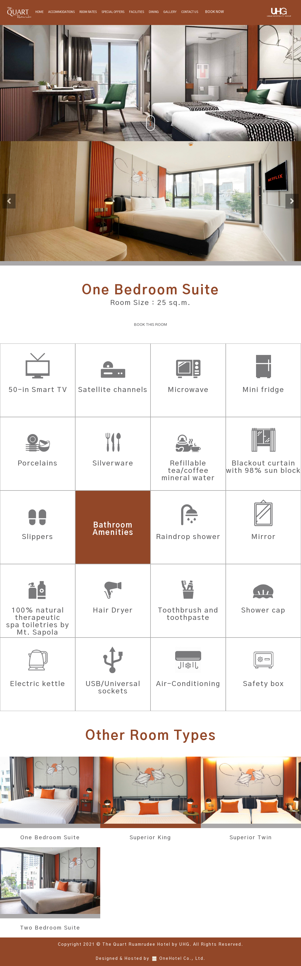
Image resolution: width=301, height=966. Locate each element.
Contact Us (189, 12)
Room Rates (88, 12)
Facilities (136, 12)
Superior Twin (250, 837)
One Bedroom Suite (50, 837)
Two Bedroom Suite (50, 928)
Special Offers (112, 12)
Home (39, 12)
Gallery (170, 12)
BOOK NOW (214, 12)
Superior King (150, 837)
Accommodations (61, 12)
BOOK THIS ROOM (150, 325)
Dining (154, 12)
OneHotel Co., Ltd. (182, 959)
